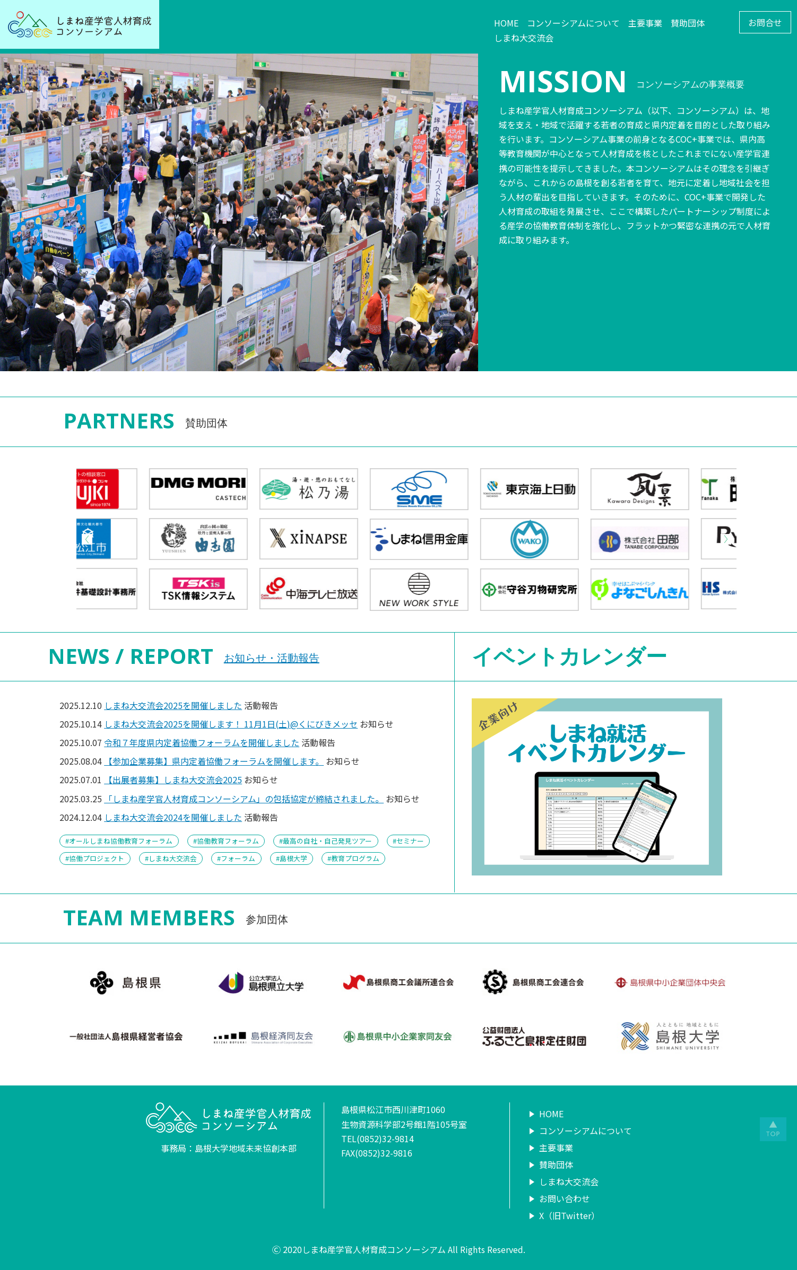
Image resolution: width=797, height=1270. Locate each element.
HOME (506, 22)
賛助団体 (688, 22)
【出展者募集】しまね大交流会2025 (173, 779)
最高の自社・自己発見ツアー (327, 841)
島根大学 (293, 858)
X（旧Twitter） (569, 1215)
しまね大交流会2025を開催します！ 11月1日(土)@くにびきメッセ (231, 723)
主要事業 (645, 22)
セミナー (410, 841)
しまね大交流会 (523, 37)
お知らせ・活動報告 (271, 658)
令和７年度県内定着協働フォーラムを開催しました (201, 742)
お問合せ (765, 22)
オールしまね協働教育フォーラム (120, 841)
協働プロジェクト (96, 858)
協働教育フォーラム (228, 841)
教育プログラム (355, 858)
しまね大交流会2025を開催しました (173, 705)
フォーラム (238, 858)
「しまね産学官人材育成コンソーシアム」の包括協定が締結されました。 (244, 798)
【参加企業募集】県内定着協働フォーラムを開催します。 (214, 761)
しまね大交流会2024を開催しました (173, 817)
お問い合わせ (564, 1198)
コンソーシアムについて (573, 22)
